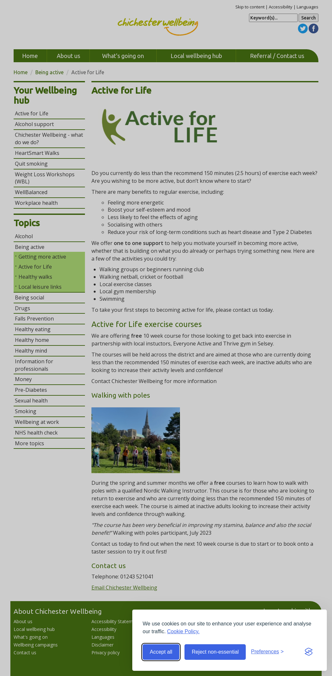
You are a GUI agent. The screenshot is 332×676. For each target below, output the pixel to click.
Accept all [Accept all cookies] (161, 652)
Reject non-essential (215, 652)
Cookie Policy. (183, 631)
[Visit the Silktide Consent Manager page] (308, 652)
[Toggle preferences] (267, 651)
